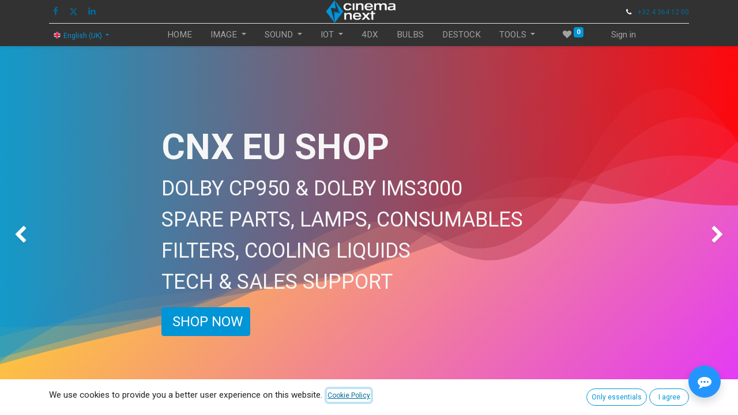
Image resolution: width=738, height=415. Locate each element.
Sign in (623, 34)
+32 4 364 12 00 (663, 12)
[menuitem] (179, 35)
